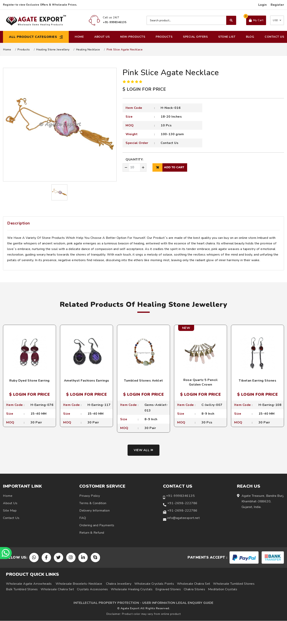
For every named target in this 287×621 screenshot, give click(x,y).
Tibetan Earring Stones (257, 380)
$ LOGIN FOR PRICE (144, 89)
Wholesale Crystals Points (154, 584)
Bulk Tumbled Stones (22, 589)
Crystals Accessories (92, 589)
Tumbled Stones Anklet (143, 380)
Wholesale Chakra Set (193, 584)
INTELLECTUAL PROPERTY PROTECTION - (107, 603)
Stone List (226, 37)
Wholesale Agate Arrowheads (29, 584)
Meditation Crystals (222, 589)
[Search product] (191, 20)
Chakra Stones (194, 589)
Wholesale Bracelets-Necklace (79, 584)
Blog (250, 37)
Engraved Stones (168, 589)
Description (18, 223)
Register (277, 5)
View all (143, 450)
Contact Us (274, 37)
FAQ (82, 518)
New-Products (132, 37)
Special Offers (195, 37)
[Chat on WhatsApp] (6, 553)
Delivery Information (94, 510)
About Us (102, 37)
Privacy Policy (89, 496)
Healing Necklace (88, 49)
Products (164, 37)
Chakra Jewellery (118, 584)
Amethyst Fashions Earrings (86, 380)
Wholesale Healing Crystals (131, 589)
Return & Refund (91, 532)
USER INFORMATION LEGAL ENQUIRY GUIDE (177, 603)
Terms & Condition (92, 503)
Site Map (10, 510)
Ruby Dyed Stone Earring (29, 380)
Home (79, 37)
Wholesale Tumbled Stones (234, 584)
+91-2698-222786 (182, 503)
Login (262, 5)
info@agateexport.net (183, 518)
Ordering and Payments (96, 525)
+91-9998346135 (180, 496)
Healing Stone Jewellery (53, 49)
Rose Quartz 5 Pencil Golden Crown (200, 382)
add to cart (168, 167)
